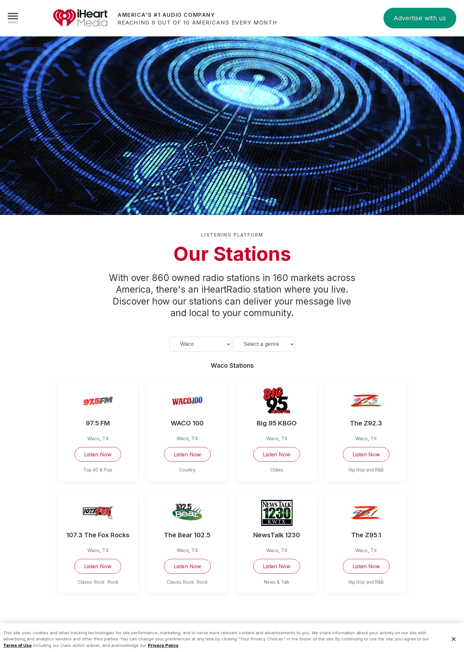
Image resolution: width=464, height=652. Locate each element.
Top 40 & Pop (97, 469)
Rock (113, 582)
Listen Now (97, 454)
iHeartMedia (80, 18)
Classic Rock (91, 582)
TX (105, 438)
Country (187, 469)
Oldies (276, 469)
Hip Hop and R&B (366, 469)
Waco (93, 438)
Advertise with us (420, 18)
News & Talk (276, 582)
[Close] (454, 643)
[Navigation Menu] (13, 18)
